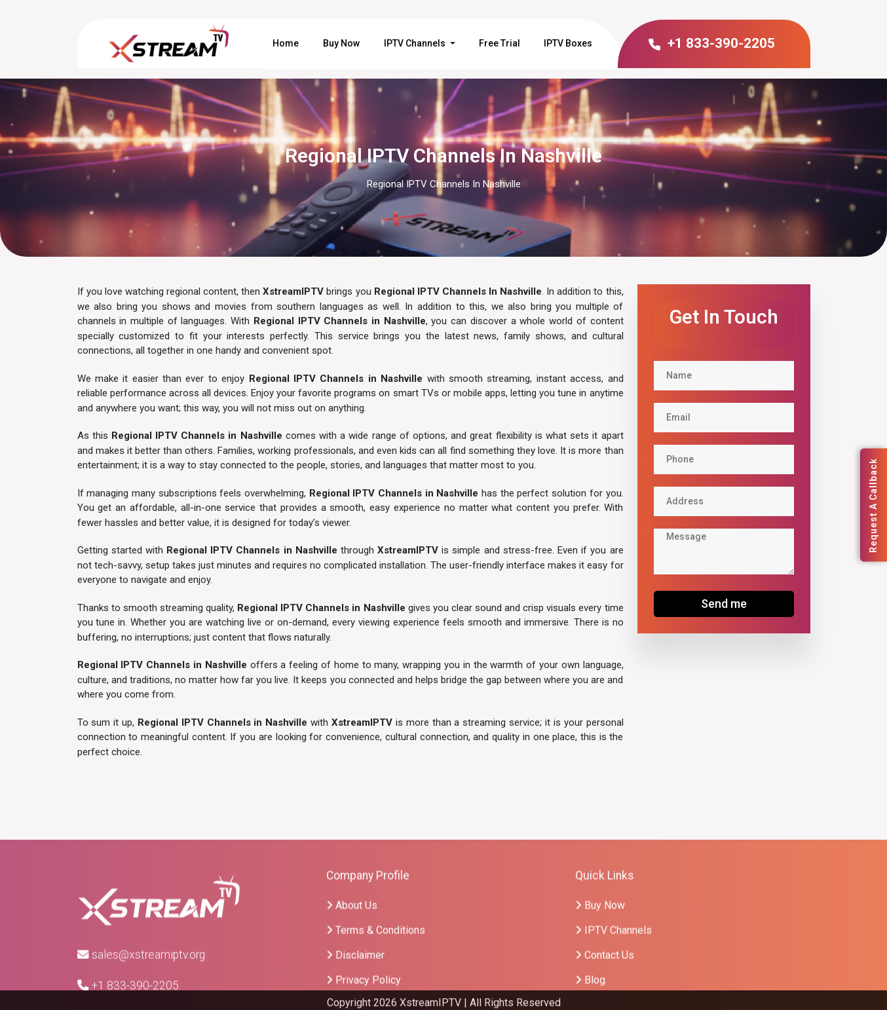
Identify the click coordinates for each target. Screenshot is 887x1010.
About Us (351, 982)
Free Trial (499, 43)
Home (286, 43)
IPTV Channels (414, 43)
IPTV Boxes (568, 43)
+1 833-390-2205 (711, 43)
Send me (724, 603)
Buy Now (341, 43)
